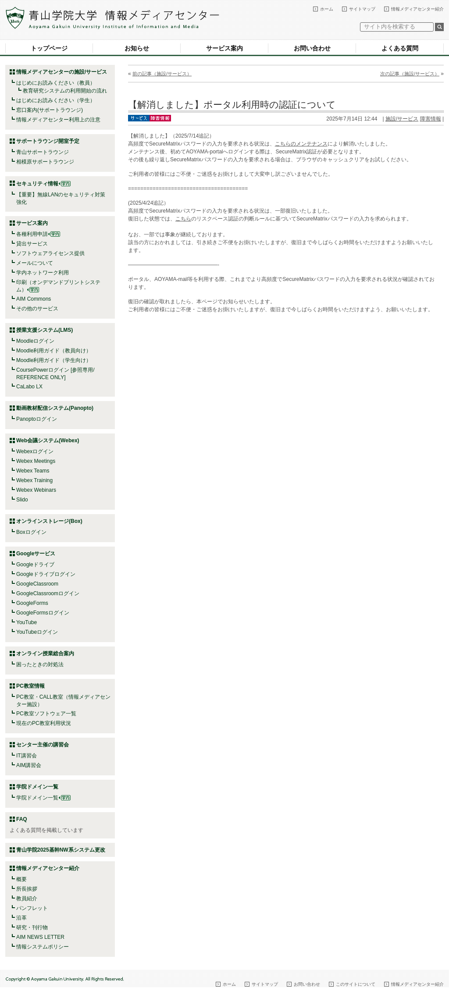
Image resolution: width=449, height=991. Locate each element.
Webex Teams (33, 471)
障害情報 (430, 119)
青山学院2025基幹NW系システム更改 (60, 850)
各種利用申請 (32, 234)
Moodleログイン (35, 341)
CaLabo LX (29, 387)
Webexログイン (34, 451)
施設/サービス (401, 119)
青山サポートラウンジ (42, 152)
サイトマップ (362, 9)
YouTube (26, 622)
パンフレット (32, 908)
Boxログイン (31, 532)
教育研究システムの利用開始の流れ (65, 91)
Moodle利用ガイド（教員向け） (53, 351)
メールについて (34, 263)
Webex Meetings (35, 461)
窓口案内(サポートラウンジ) (49, 110)
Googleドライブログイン (45, 574)
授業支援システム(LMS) (44, 330)
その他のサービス (37, 308)
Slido (22, 500)
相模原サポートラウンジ (45, 162)
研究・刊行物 (32, 927)
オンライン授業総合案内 (45, 653)
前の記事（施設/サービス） (162, 73)
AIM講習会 (28, 765)
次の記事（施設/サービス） (409, 73)
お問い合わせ (312, 48)
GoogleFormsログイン (42, 613)
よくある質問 (399, 48)
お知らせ (137, 48)
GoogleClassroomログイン (47, 593)
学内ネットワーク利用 (42, 273)
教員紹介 (26, 898)
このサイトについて (355, 984)
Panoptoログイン (36, 419)
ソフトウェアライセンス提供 (50, 253)
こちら (183, 219)
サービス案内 (224, 48)
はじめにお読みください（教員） (55, 83)
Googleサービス (35, 554)
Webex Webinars (36, 490)
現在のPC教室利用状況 (43, 723)
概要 (21, 879)
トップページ (49, 48)
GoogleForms (32, 603)
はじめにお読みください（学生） (55, 100)
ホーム (326, 9)
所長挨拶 (26, 889)
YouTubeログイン (37, 632)
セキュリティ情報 (43, 184)
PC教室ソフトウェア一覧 (46, 713)
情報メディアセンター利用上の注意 (58, 120)
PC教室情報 (30, 686)
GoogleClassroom (37, 584)
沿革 (21, 918)
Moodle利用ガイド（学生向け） (53, 360)
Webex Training (34, 480)
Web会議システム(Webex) (47, 440)
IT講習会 (26, 756)
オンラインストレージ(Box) (49, 521)
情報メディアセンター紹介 (417, 9)
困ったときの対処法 (40, 664)
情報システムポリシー (42, 947)
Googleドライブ (35, 564)
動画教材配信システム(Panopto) (54, 408)
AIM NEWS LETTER (40, 937)
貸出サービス (32, 244)
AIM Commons (33, 299)
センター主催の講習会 (42, 745)
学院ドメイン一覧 (43, 798)
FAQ (21, 819)
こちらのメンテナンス (301, 144)
